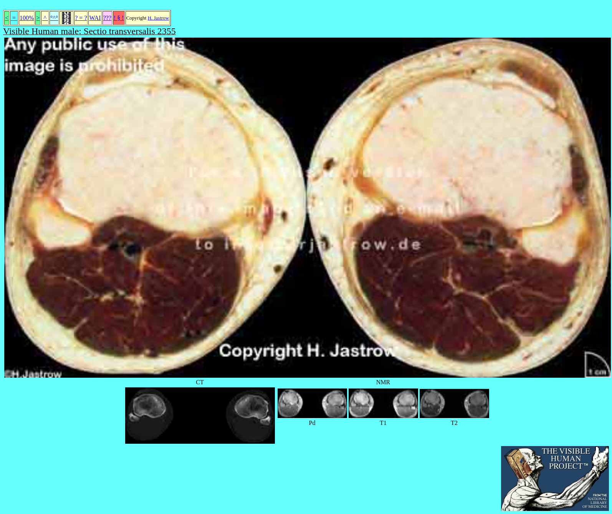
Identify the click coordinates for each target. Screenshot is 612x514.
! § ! (119, 18)
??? (107, 18)
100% (27, 18)
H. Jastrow (158, 18)
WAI (95, 18)
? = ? (81, 18)
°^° (54, 18)
